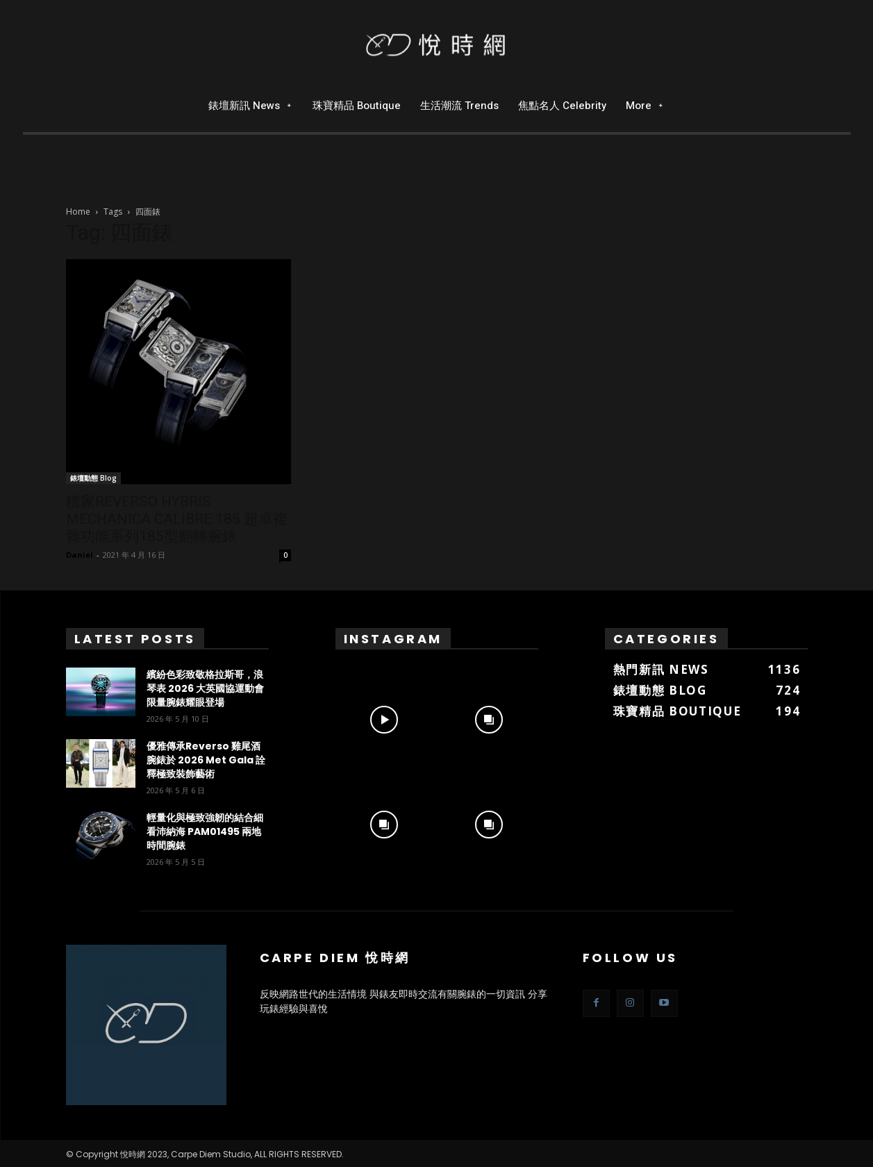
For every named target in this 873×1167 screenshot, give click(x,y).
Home (78, 211)
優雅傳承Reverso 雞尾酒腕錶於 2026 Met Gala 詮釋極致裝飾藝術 (206, 760)
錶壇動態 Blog (93, 478)
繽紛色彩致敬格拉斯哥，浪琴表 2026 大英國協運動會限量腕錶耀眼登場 (205, 688)
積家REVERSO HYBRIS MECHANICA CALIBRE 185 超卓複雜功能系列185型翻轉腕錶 (177, 519)
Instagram (393, 638)
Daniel (79, 554)
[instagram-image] (384, 716)
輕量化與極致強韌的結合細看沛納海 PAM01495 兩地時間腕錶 (205, 831)
